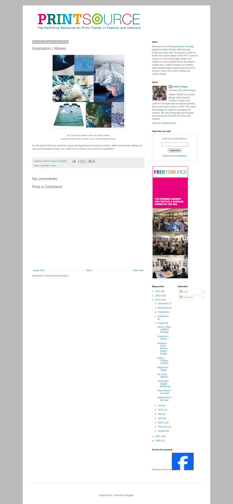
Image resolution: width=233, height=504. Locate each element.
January (162, 431)
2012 (158, 295)
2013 (158, 291)
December (163, 303)
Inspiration (45, 165)
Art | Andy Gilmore (162, 375)
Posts (184, 291)
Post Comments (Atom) (57, 275)
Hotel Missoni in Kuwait (164, 391)
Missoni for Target (162, 368)
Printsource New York (162, 52)
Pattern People (173, 65)
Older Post (138, 270)
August (161, 323)
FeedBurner (181, 156)
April (160, 418)
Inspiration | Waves (163, 337)
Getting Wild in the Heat (164, 398)
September (163, 316)
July (160, 405)
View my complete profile (164, 123)
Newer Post (38, 270)
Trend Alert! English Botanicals (163, 384)
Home (89, 270)
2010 (158, 436)
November (163, 308)
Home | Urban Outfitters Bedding (164, 330)
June (160, 409)
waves (53, 165)
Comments (186, 297)
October (162, 312)
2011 (158, 300)
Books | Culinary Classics (162, 361)
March (161, 422)
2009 (158, 440)
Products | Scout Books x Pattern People (162, 348)
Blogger (129, 495)
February (162, 426)
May (160, 414)
